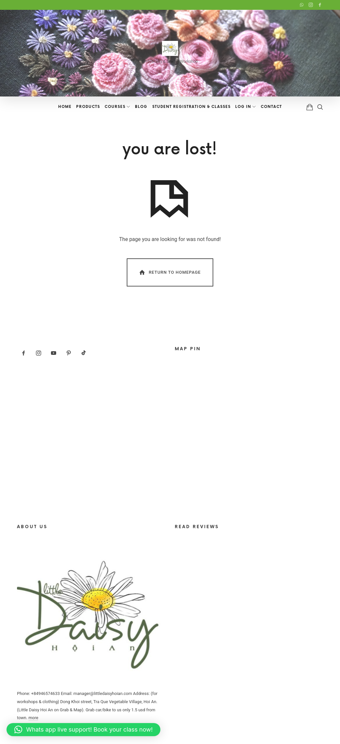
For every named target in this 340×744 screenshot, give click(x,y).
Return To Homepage (169, 272)
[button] (83, 729)
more (33, 717)
